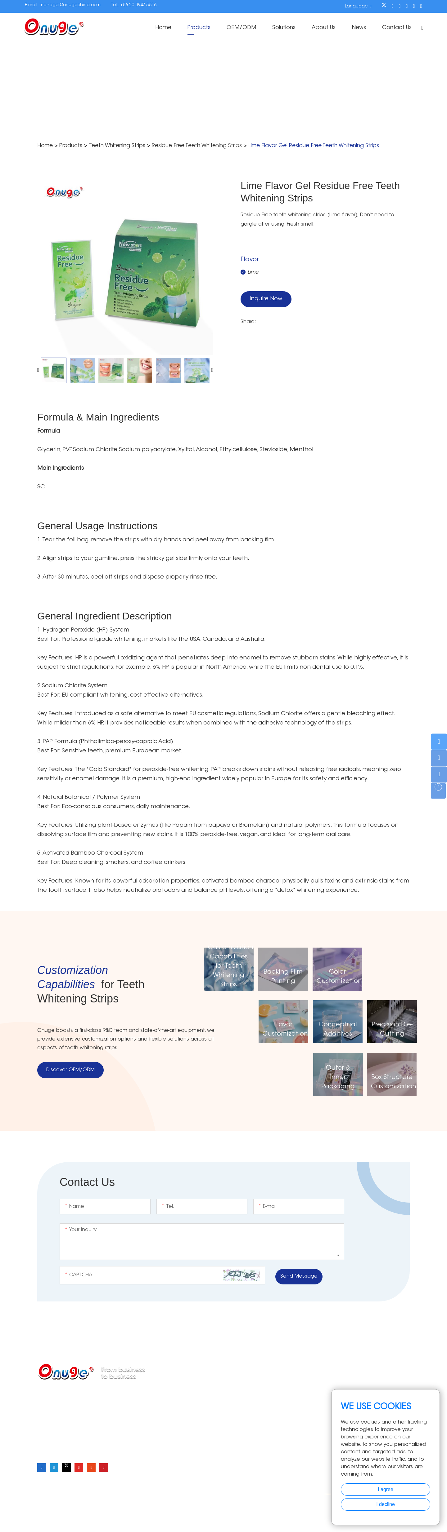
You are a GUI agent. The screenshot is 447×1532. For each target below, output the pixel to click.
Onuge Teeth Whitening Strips (98, 1514)
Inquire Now (266, 299)
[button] (38, 370)
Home (155, 28)
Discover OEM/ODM (70, 1070)
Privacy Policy (287, 1501)
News (356, 28)
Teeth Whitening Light (245, 1418)
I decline (385, 1504)
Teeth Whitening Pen (244, 1408)
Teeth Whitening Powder (248, 1398)
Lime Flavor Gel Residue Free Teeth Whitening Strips (335, 146)
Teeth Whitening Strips (121, 146)
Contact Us (395, 28)
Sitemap (259, 1501)
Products (192, 28)
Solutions (279, 28)
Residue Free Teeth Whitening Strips (208, 146)
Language (356, 6)
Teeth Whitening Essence (250, 1438)
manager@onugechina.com (70, 5)
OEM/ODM (235, 28)
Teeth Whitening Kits (243, 1428)
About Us (320, 28)
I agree (385, 1489)
